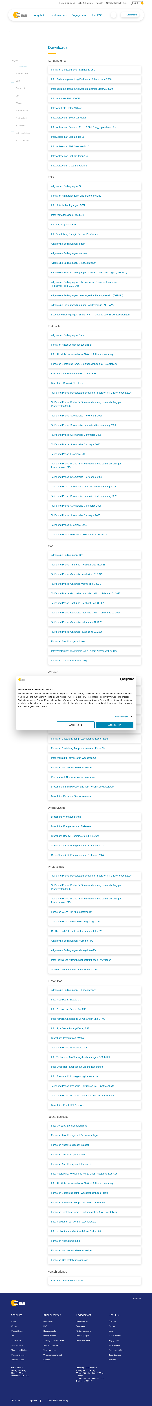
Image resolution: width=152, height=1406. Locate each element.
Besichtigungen (82, 1336)
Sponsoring (80, 1326)
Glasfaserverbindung (23, 1350)
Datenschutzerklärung (59, 1400)
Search (113, 15)
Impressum (36, 1400)
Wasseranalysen (21, 1355)
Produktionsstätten (114, 1350)
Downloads (50, 1321)
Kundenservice (58, 15)
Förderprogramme (83, 1331)
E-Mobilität (21, 125)
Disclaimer (19, 1400)
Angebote (40, 15)
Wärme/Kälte (22, 111)
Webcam (110, 1360)
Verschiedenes (23, 140)
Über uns (110, 1321)
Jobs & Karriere (85, 3)
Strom (17, 1321)
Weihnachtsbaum (83, 1340)
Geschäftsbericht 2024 (116, 3)
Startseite (12, 31)
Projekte (110, 1326)
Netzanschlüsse (23, 133)
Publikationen (112, 1345)
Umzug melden (51, 1336)
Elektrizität (20, 88)
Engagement (78, 15)
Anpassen (75, 725)
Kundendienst (22, 73)
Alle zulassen (114, 725)
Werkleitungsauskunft (54, 1345)
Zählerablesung (51, 1350)
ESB (18, 81)
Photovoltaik (21, 118)
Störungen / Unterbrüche (55, 1340)
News (109, 1331)
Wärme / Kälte (21, 1331)
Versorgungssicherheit (54, 1355)
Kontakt (99, 3)
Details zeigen (122, 717)
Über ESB (97, 15)
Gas (17, 96)
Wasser (19, 103)
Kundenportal (131, 15)
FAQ (47, 1326)
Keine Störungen (67, 3)
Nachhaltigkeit (82, 1321)
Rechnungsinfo (51, 1331)
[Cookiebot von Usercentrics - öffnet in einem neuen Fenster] (122, 680)
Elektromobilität (21, 1345)
